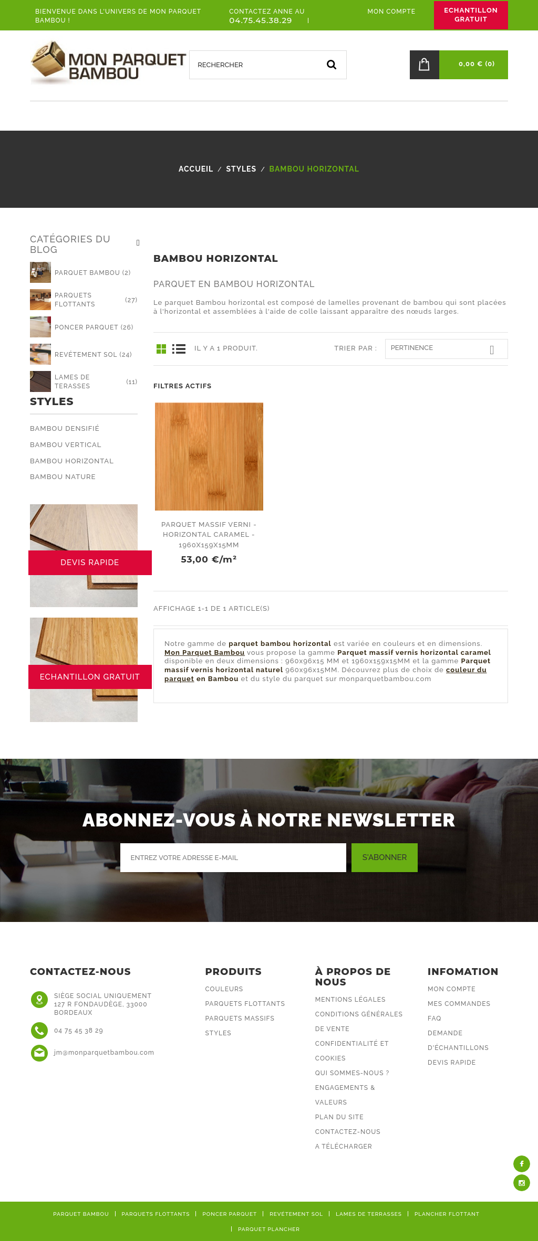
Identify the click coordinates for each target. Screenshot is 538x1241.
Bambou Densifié (65, 428)
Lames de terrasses (369, 1214)
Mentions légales (350, 999)
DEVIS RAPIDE (89, 562)
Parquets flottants (245, 1003)
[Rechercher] (268, 64)
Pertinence (446, 350)
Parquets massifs (240, 1018)
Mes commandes (459, 1003)
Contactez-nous (348, 1132)
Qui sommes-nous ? (352, 1073)
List (179, 349)
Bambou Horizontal (72, 461)
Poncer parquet (229, 1214)
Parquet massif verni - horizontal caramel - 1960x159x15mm (209, 535)
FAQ (434, 1018)
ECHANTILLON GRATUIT (471, 14)
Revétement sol (296, 1214)
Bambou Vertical (65, 445)
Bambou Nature (63, 477)
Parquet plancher (269, 1229)
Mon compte (451, 989)
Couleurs (224, 989)
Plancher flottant (447, 1214)
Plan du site (339, 1117)
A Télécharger (344, 1146)
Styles (52, 402)
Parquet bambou (81, 1214)
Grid (161, 349)
